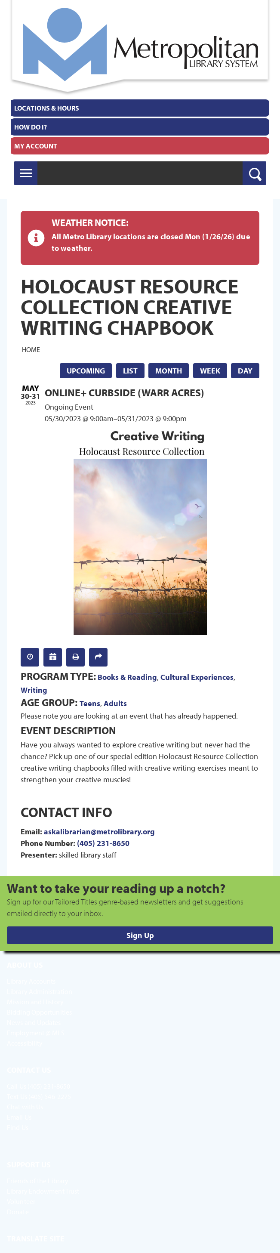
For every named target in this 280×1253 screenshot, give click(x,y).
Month (168, 371)
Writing (34, 690)
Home (31, 349)
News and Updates (34, 1022)
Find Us (17, 1127)
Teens (90, 703)
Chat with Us (25, 1106)
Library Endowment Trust (43, 1191)
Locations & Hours (46, 108)
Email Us (19, 1117)
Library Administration (39, 991)
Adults (115, 703)
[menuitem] (140, 108)
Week (210, 371)
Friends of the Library (37, 1180)
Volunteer (21, 1201)
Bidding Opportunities (39, 1012)
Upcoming (86, 371)
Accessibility (25, 1043)
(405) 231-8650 (103, 843)
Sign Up (140, 935)
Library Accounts (31, 981)
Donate (18, 1211)
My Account (35, 146)
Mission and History (35, 1001)
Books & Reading (127, 677)
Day (245, 371)
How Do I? (30, 127)
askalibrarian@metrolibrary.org (99, 831)
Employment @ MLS (36, 1032)
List (130, 371)
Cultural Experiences (197, 677)
